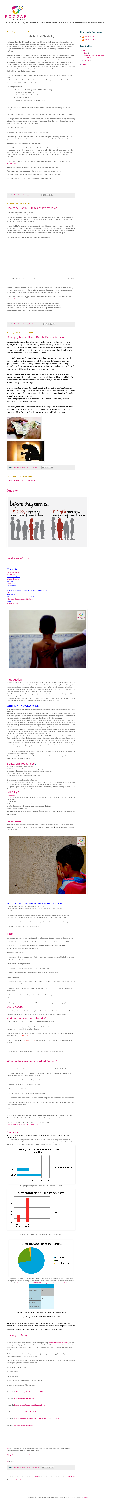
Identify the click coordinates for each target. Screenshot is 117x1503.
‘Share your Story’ (13, 603)
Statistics (12, 1132)
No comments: (36, 324)
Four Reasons (11, 583)
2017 (84, 50)
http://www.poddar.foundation (58, 1343)
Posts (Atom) (20, 1480)
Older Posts (71, 1476)
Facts (8, 592)
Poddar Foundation (18, 558)
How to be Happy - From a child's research (32, 208)
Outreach (13, 490)
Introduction (11, 574)
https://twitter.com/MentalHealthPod (25, 1412)
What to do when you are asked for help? (20, 599)
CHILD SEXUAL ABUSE (21, 480)
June (86, 53)
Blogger (86, 1497)
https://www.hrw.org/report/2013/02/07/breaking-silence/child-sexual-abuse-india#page (43, 1283)
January (87, 61)
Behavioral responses (13, 579)
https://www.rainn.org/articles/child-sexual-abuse (24, 1455)
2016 (84, 64)
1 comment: (35, 195)
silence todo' (11, 163)
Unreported (10, 588)
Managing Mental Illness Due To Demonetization (35, 337)
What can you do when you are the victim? (26, 1018)
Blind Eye (13, 792)
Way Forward (15, 1006)
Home (37, 1476)
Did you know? (14, 822)
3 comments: (36, 1467)
